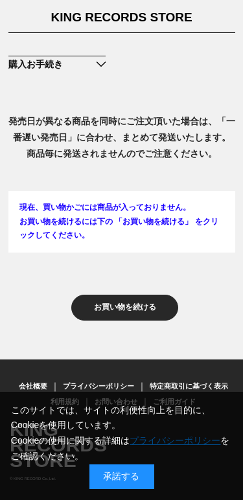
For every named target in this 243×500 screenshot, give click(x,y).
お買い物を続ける (125, 307)
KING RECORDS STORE (121, 17)
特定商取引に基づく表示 (189, 386)
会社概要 (33, 386)
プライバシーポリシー (98, 386)
